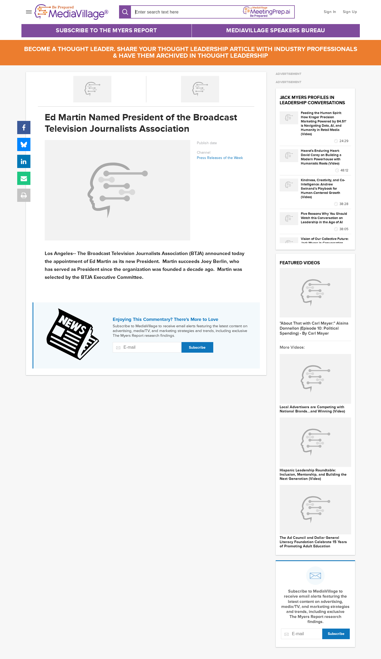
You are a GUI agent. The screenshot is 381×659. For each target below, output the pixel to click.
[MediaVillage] (71, 12)
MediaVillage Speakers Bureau (275, 30)
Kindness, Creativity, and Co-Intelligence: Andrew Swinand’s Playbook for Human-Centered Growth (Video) (323, 188)
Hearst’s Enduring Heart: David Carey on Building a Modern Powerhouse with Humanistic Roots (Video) (321, 157)
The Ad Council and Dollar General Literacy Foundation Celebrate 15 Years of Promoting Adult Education (313, 542)
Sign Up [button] (350, 12)
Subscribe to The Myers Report (106, 30)
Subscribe (197, 347)
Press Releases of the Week (220, 158)
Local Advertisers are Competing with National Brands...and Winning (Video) (312, 409)
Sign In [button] (330, 12)
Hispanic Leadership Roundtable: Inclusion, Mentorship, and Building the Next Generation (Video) (313, 474)
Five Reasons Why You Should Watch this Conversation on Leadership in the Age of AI (324, 218)
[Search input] (165, 12)
